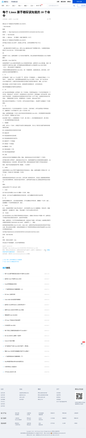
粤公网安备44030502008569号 (59, 433)
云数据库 (76, 413)
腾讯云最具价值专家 (42, 392)
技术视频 (3, 399)
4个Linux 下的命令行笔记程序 (12, 320)
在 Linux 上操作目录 (10, 294)
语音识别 (41, 419)
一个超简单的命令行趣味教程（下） (14, 356)
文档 (58, 1)
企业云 (40, 418)
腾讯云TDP (40, 399)
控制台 (69, 1)
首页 (3, 5)
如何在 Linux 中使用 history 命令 (13, 279)
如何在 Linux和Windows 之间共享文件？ (15, 304)
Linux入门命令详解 (10, 341)
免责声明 (59, 395)
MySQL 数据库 (18, 419)
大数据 (75, 423)
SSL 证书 (29, 419)
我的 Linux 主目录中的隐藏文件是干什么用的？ (17, 351)
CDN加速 (53, 418)
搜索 (74, 5)
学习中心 (3, 401)
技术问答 (3, 395)
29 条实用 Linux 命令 (10, 325)
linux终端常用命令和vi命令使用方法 (14, 361)
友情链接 (59, 399)
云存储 (28, 414)
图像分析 (76, 418)
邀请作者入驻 (22, 395)
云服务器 (29, 413)
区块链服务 (41, 413)
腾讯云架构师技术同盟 (43, 395)
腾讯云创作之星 (41, 397)
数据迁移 (41, 424)
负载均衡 (29, 423)
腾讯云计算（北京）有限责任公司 (34, 435)
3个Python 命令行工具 (10, 372)
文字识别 (53, 423)
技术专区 (3, 406)
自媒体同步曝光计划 (24, 392)
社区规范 (59, 392)
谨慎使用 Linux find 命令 (11, 315)
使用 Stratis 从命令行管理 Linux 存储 (14, 310)
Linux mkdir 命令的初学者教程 (12, 299)
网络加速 (64, 413)
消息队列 (53, 413)
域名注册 (17, 413)
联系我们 (59, 397)
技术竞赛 (21, 399)
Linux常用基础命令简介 (11, 284)
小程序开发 (17, 424)
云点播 (63, 423)
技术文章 (3, 392)
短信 (40, 423)
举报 (49, 19)
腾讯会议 (29, 418)
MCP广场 (38, 5)
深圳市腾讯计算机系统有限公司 (27, 433)
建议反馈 (63, 1)
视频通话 (64, 418)
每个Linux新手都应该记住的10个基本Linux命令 (17, 273)
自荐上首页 (21, 397)
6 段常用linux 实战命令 (11, 366)
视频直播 (41, 414)
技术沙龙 (3, 397)
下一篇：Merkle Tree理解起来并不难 (11, 261)
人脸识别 (17, 418)
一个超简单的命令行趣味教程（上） (14, 289)
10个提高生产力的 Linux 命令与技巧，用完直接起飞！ (17, 346)
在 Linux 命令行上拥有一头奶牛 (13, 335)
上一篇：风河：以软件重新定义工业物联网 (12, 259)
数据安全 (17, 423)
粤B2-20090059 (47, 433)
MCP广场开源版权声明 (62, 401)
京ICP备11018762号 (55, 435)
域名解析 (17, 414)
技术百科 (3, 403)
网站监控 (29, 424)
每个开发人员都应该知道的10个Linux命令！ (16, 330)
